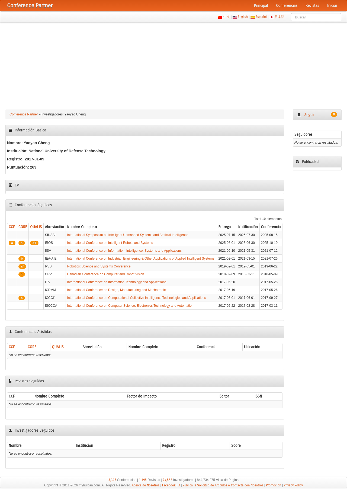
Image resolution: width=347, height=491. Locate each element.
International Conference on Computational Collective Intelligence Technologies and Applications (136, 298)
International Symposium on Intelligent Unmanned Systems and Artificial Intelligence (127, 235)
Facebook (169, 485)
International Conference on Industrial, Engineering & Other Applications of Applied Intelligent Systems (140, 258)
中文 (226, 17)
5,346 (112, 480)
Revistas (312, 5)
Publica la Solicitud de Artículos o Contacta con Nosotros (223, 485)
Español (261, 17)
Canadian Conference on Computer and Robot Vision (105, 274)
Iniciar (332, 5)
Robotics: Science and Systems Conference (99, 266)
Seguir (317, 114)
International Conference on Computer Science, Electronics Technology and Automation (130, 306)
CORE (22, 227)
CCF (12, 227)
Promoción (273, 485)
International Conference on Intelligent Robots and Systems (110, 243)
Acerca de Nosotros (146, 485)
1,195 (143, 480)
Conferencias (286, 5)
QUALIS (36, 227)
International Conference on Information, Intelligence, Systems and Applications (124, 251)
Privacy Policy (293, 485)
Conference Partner (23, 114)
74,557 (167, 480)
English (243, 17)
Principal (261, 5)
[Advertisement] (173, 63)
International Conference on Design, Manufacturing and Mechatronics (117, 290)
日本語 (279, 17)
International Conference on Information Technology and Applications (116, 282)
